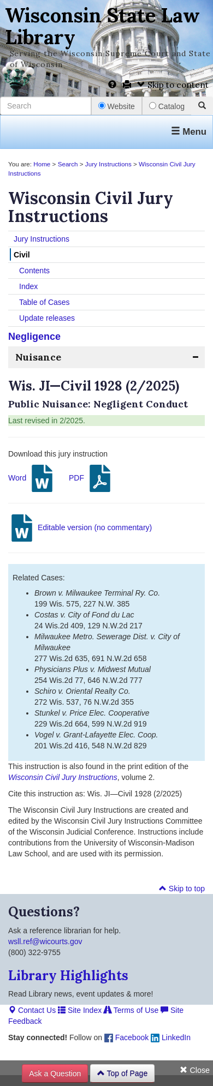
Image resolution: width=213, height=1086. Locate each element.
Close (195, 1070)
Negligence (34, 336)
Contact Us (32, 1010)
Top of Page (122, 1073)
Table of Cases (44, 302)
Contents (34, 270)
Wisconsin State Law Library (102, 26)
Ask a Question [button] (55, 1073)
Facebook (126, 1037)
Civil (22, 254)
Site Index (80, 1010)
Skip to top (182, 888)
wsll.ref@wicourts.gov (45, 941)
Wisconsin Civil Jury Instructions (62, 777)
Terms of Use (131, 1010)
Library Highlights (68, 975)
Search (68, 163)
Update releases (47, 318)
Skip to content (173, 85)
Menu (188, 132)
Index (28, 286)
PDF (91, 478)
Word (32, 478)
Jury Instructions (108, 163)
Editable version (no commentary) (80, 528)
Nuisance (38, 357)
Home (41, 163)
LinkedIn (171, 1037)
